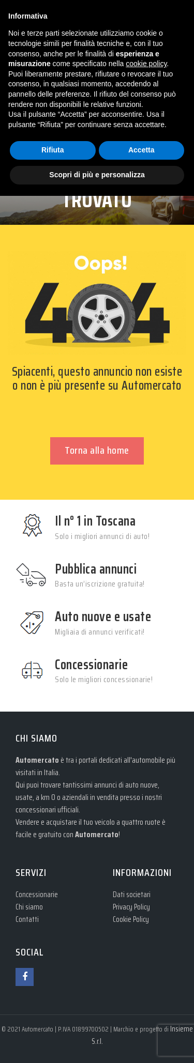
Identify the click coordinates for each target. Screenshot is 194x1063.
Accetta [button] (141, 150)
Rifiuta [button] (52, 150)
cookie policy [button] (146, 63)
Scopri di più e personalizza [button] (96, 175)
